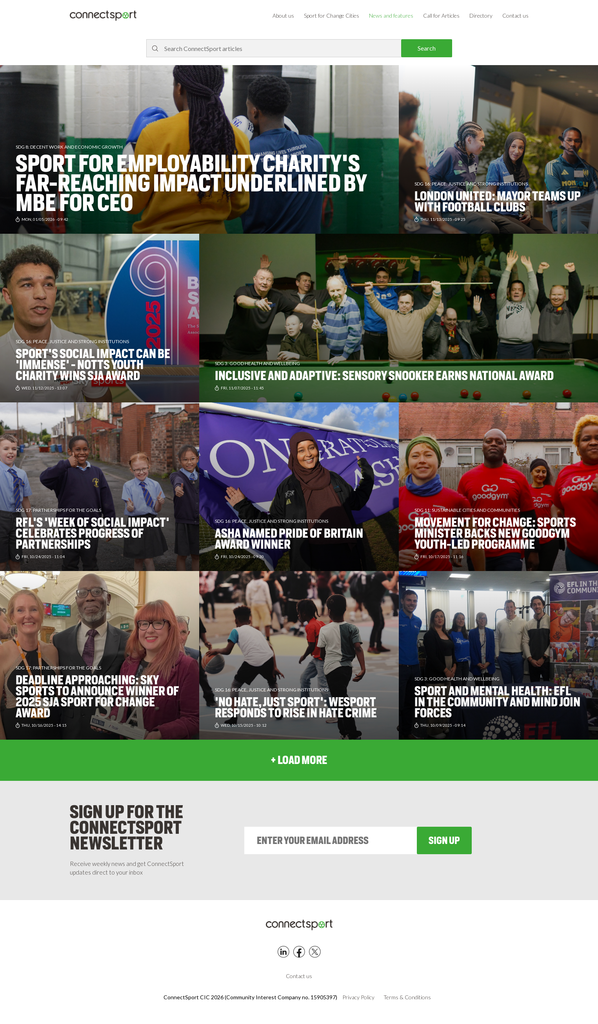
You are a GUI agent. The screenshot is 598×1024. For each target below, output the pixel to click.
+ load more (299, 760)
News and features (391, 15)
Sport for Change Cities (331, 15)
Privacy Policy (358, 997)
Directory (481, 15)
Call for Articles (441, 15)
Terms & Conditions (407, 997)
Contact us (515, 15)
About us (283, 15)
